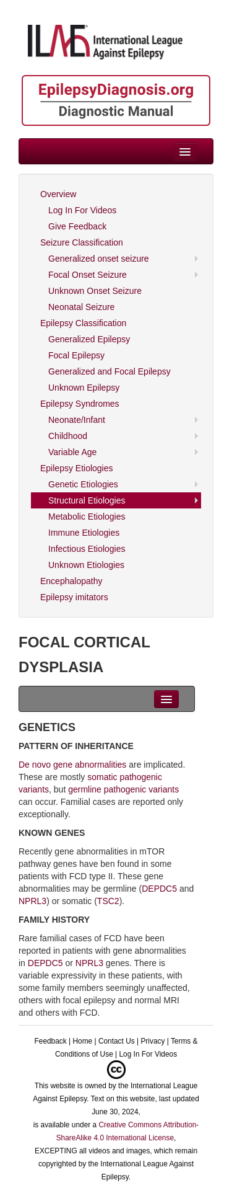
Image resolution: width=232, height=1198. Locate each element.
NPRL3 (32, 901)
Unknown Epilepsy (83, 388)
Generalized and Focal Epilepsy (109, 371)
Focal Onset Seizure (87, 275)
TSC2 (108, 901)
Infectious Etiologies (87, 549)
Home (82, 1041)
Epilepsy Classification (83, 323)
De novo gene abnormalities (72, 765)
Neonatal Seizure (81, 307)
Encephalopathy (71, 581)
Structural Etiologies (87, 500)
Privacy (152, 1041)
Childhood (67, 436)
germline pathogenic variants (123, 789)
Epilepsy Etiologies (76, 468)
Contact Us (116, 1041)
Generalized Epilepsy (89, 339)
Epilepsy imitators (74, 597)
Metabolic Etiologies (87, 516)
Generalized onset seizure (98, 259)
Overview (58, 194)
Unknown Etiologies (86, 565)
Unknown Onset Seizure (95, 291)
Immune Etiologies (83, 533)
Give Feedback (77, 226)
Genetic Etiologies (83, 484)
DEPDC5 (159, 889)
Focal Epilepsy (76, 355)
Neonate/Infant (76, 420)
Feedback (51, 1041)
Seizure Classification (81, 242)
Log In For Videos (82, 210)
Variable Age (72, 452)
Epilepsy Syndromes (79, 404)
